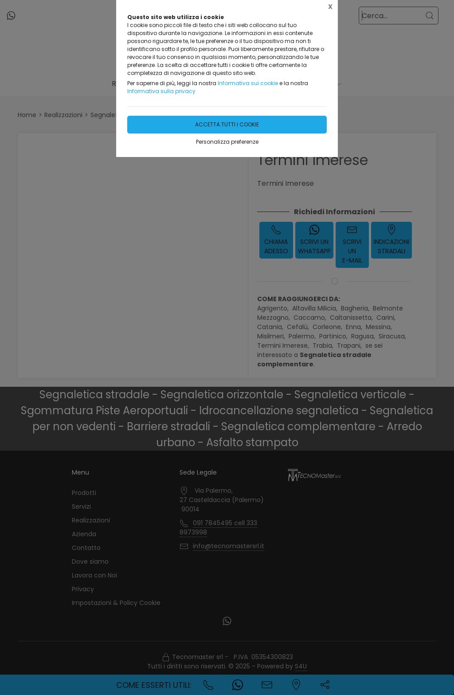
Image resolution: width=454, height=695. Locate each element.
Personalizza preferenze (227, 141)
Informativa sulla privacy (161, 91)
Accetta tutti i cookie (227, 124)
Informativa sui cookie (248, 83)
